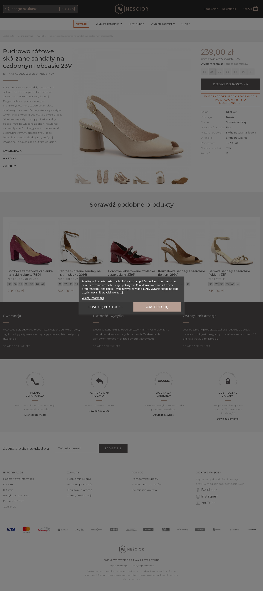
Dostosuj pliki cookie (105, 307)
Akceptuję (157, 307)
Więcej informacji (93, 298)
